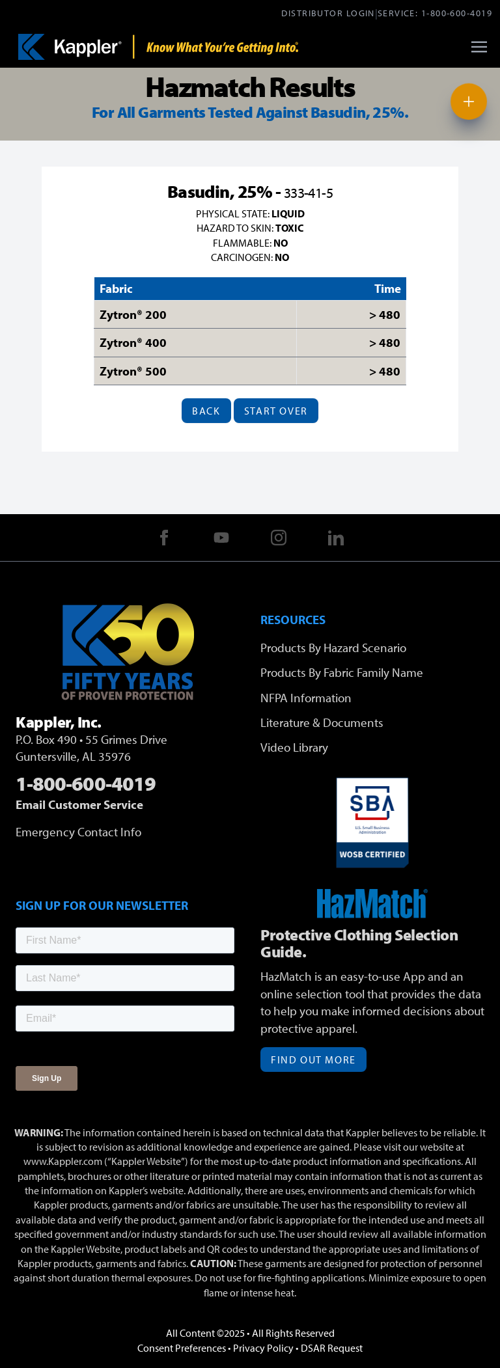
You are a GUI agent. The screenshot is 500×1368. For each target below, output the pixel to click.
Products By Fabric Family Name (341, 672)
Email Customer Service (79, 804)
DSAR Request (332, 1347)
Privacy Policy (263, 1347)
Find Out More (313, 1059)
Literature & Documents (321, 722)
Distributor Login (327, 13)
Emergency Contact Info (78, 832)
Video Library (294, 747)
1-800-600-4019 (456, 13)
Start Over (276, 410)
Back (206, 410)
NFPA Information (306, 697)
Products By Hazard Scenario (333, 647)
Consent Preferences (181, 1347)
